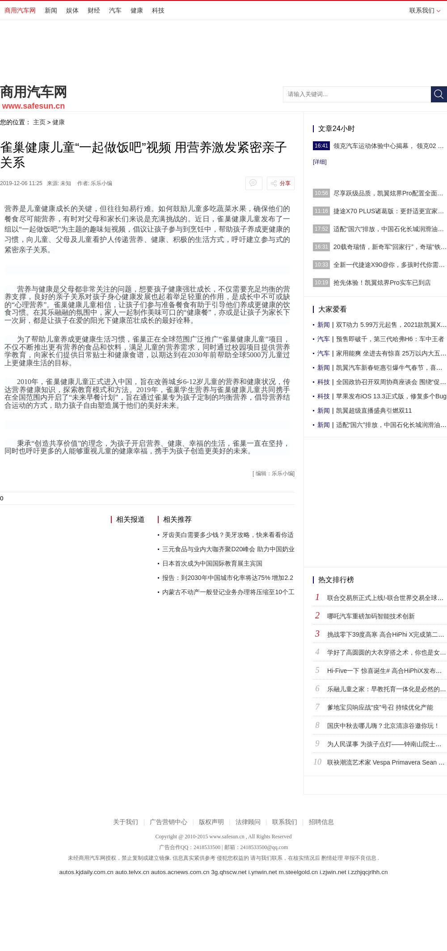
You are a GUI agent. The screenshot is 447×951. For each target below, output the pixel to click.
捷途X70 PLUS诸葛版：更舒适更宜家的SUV (390, 211)
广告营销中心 (168, 822)
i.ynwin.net (262, 872)
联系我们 (424, 10)
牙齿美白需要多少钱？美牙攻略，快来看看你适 (228, 534)
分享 (285, 183)
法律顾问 (248, 822)
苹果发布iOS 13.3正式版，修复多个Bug (391, 396)
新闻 (51, 10)
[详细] (320, 162)
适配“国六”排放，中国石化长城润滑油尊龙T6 (390, 228)
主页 (39, 122)
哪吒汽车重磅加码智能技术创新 (371, 616)
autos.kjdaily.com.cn (86, 872)
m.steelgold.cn (298, 872)
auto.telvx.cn (132, 872)
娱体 (72, 10)
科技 (158, 10)
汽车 (115, 10)
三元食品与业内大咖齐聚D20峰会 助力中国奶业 (228, 549)
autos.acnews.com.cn (180, 872)
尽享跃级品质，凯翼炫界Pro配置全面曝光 (390, 193)
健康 (137, 10)
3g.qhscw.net (228, 872)
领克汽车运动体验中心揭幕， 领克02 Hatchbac (390, 145)
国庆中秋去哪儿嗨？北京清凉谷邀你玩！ (383, 725)
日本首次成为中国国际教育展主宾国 (212, 563)
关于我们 (125, 822)
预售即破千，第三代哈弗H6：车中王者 (390, 338)
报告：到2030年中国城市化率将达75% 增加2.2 (227, 577)
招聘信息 (321, 822)
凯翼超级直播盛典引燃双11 (374, 410)
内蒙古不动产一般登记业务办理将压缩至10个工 (228, 592)
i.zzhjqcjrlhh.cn (368, 872)
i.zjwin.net (333, 872)
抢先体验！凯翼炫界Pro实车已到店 (382, 282)
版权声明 (211, 822)
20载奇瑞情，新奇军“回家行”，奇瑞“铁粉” (390, 246)
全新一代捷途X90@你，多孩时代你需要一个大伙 (390, 264)
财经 (94, 10)
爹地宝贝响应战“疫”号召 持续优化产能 (380, 707)
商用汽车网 (20, 10)
